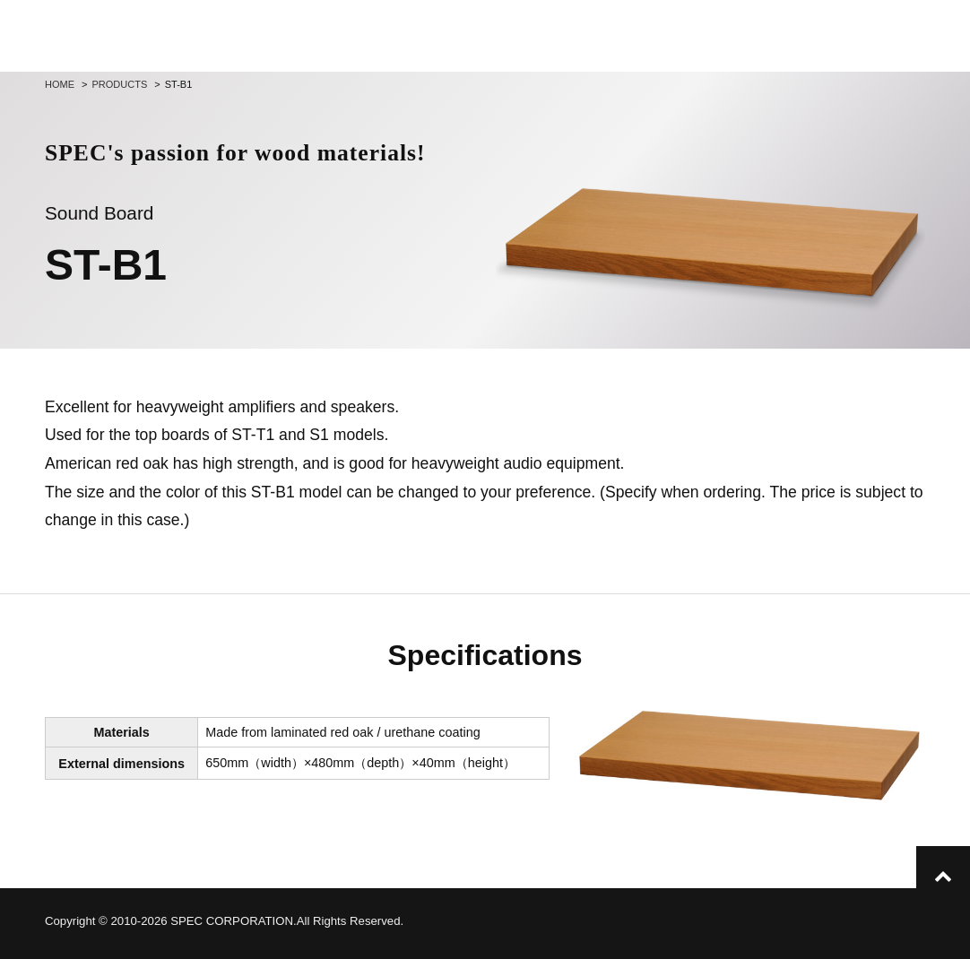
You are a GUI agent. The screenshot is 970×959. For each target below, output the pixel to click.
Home (59, 84)
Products (120, 84)
